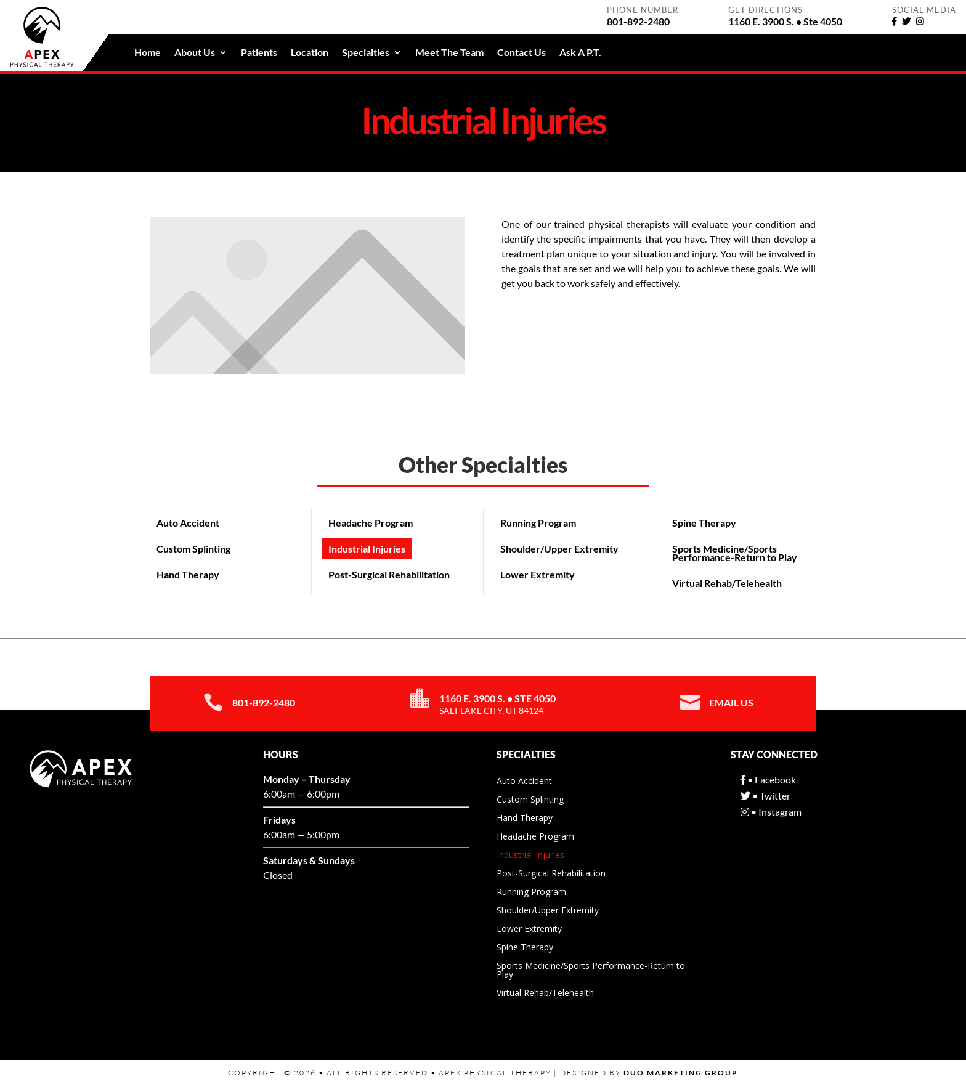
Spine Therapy (704, 522)
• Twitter (765, 795)
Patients (259, 53)
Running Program (538, 522)
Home (147, 53)
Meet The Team (449, 53)
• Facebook (768, 779)
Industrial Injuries (366, 548)
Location (309, 53)
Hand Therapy (187, 574)
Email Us (731, 702)
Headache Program (370, 522)
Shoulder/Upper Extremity (559, 548)
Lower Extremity (537, 574)
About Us (194, 53)
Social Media (924, 10)
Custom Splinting (193, 548)
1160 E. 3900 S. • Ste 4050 (497, 698)
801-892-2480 (263, 702)
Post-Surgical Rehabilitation (389, 574)
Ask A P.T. (580, 53)
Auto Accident (187, 522)
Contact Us (521, 53)
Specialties (365, 53)
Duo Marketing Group (680, 1072)
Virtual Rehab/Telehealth (727, 583)
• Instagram (771, 811)
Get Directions (765, 10)
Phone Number (642, 10)
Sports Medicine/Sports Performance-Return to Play (734, 553)
